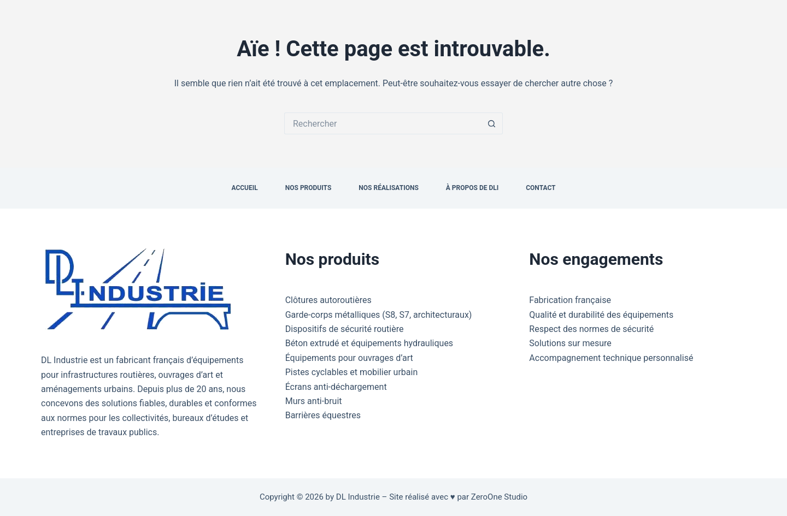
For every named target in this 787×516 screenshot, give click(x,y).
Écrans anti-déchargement (336, 387)
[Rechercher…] (382, 123)
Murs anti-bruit (313, 401)
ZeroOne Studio (499, 497)
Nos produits (308, 188)
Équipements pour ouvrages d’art (349, 358)
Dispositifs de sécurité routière (344, 329)
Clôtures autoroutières (328, 300)
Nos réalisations (388, 188)
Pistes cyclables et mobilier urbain (351, 372)
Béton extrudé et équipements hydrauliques (369, 343)
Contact (540, 188)
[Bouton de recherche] (492, 123)
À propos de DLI (472, 188)
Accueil (244, 188)
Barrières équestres (323, 415)
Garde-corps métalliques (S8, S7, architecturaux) (378, 315)
